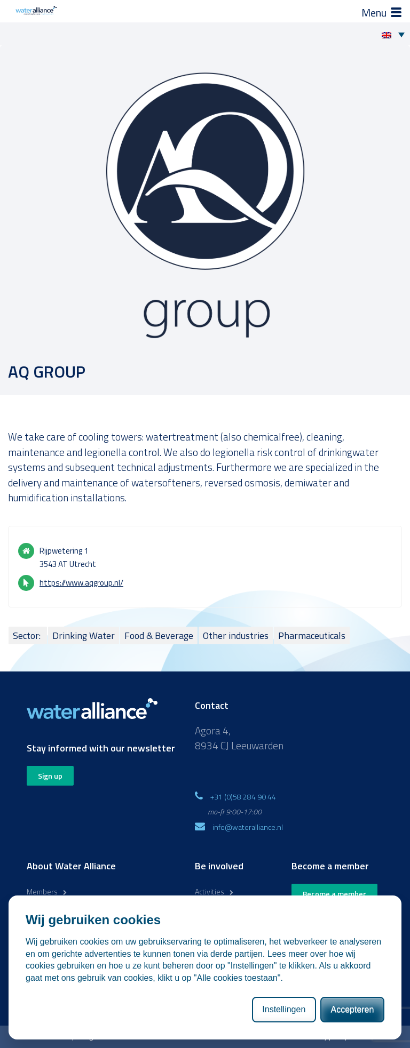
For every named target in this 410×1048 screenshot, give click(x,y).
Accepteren (352, 1009)
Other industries (236, 635)
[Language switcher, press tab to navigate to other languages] (396, 34)
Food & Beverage (158, 635)
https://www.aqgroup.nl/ (81, 583)
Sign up (50, 775)
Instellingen (283, 1009)
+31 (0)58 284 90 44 (243, 796)
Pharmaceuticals (311, 635)
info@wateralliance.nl (247, 827)
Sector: (28, 635)
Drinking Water (83, 635)
